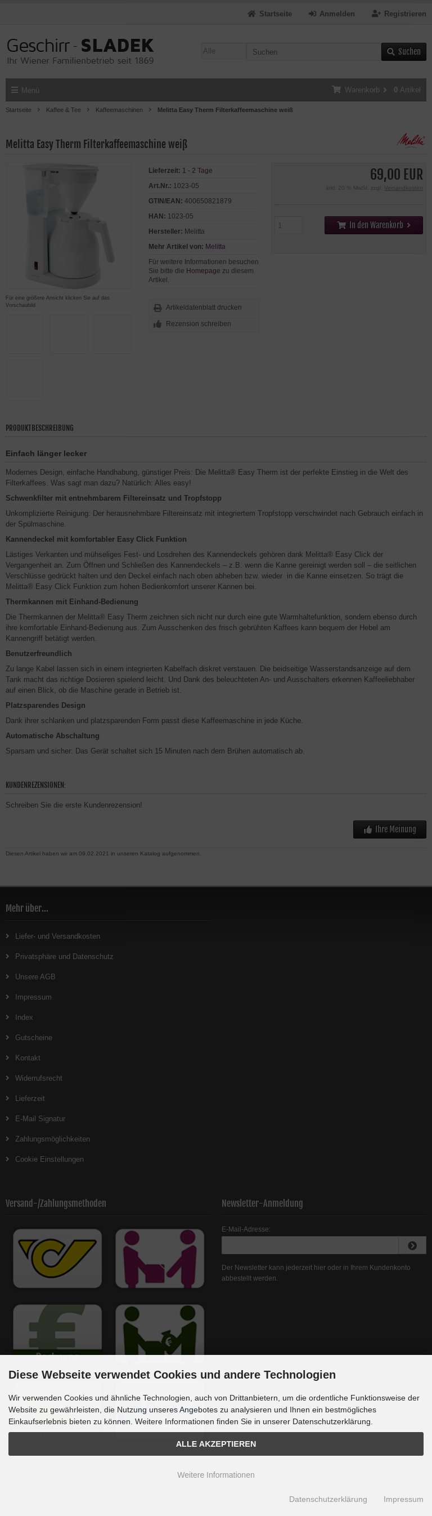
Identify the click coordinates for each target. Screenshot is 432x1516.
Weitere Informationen (215, 1474)
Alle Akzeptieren (216, 1443)
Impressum (404, 1499)
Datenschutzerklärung (328, 1499)
